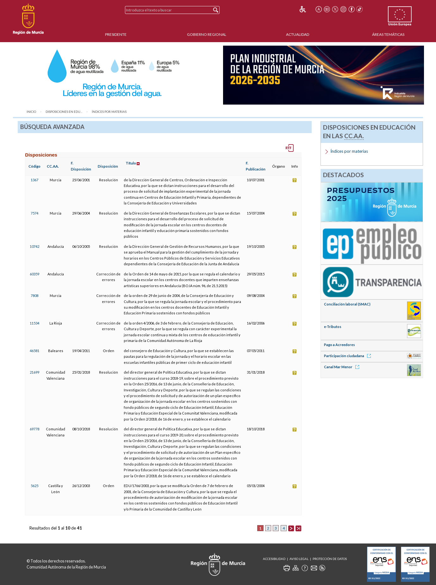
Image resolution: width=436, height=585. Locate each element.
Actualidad (297, 34)
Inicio (31, 111)
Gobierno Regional (206, 34)
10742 (34, 246)
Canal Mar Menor (342, 367)
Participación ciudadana (348, 356)
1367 (34, 180)
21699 (34, 372)
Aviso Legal (299, 559)
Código (34, 166)
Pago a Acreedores (339, 345)
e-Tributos (332, 327)
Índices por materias (109, 111)
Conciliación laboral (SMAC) (347, 304)
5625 (34, 486)
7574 (34, 213)
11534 (34, 323)
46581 (34, 351)
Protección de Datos (330, 559)
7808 (34, 295)
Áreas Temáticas (388, 34)
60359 (34, 274)
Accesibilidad (274, 559)
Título (131, 163)
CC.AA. (53, 166)
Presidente (116, 34)
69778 (34, 429)
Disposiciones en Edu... (64, 111)
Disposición (108, 166)
